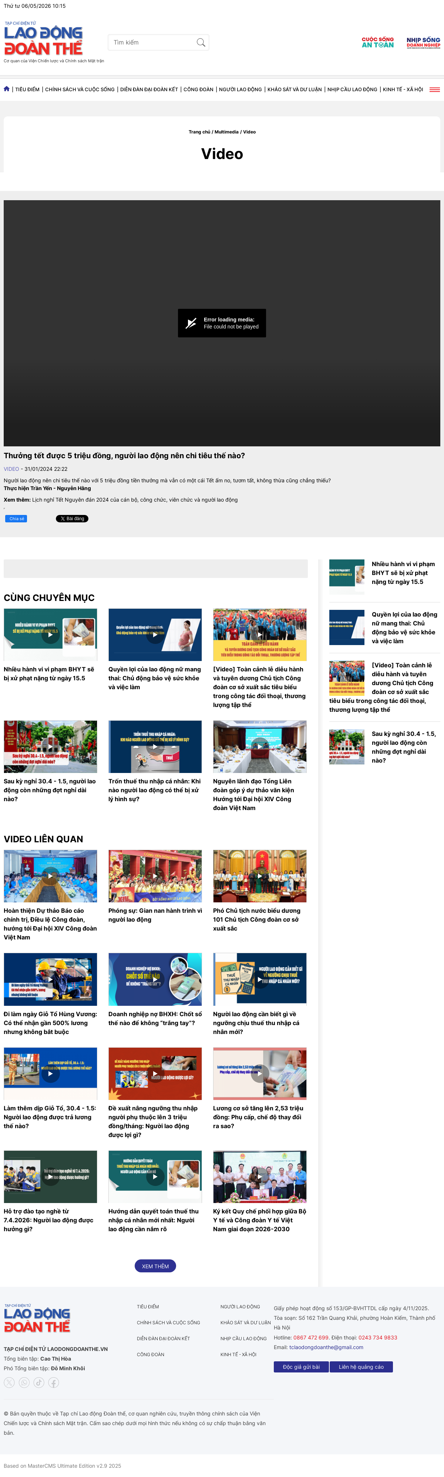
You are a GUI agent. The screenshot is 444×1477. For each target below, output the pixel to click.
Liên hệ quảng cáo (361, 1367)
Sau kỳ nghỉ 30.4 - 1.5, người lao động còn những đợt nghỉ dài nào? (50, 790)
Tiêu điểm (27, 89)
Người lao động (240, 89)
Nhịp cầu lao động (352, 89)
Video (249, 132)
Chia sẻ (17, 518)
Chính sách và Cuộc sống (80, 89)
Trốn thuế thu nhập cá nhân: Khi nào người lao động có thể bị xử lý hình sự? (154, 790)
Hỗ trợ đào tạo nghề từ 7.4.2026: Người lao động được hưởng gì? (48, 1220)
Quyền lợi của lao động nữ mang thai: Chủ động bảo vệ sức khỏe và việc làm (154, 678)
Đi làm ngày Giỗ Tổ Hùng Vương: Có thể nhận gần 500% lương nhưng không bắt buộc (50, 1022)
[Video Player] (222, 323)
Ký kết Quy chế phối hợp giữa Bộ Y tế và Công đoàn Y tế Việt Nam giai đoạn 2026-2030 (259, 1220)
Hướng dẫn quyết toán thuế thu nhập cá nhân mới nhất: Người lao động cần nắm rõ (153, 1220)
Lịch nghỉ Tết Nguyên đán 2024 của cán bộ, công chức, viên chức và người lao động (135, 499)
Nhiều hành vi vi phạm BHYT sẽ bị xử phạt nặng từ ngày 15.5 (403, 572)
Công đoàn (198, 89)
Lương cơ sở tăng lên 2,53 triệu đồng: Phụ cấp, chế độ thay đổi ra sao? (258, 1117)
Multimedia (227, 132)
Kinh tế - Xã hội (403, 89)
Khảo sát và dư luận (295, 89)
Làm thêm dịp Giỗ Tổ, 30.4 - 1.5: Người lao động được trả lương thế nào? (50, 1117)
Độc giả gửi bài (301, 1367)
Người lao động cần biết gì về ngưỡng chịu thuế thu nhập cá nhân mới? (256, 1022)
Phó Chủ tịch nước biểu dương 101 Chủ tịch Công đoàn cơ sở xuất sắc (256, 919)
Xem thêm (155, 1266)
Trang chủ (199, 132)
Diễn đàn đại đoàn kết (149, 89)
